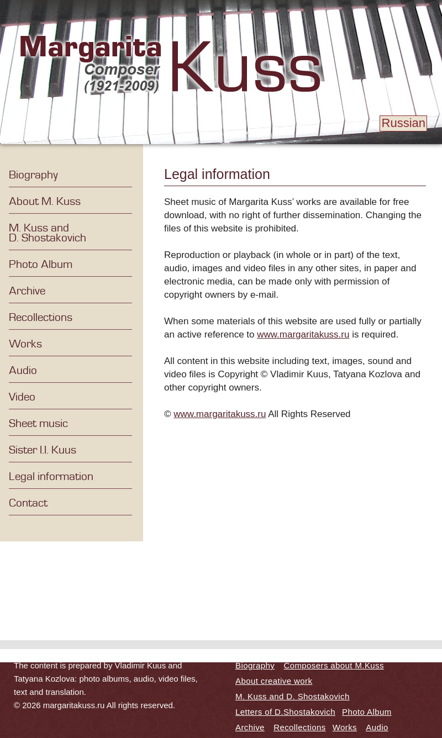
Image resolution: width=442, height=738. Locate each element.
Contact (28, 503)
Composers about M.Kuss (334, 665)
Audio (23, 371)
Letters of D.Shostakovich (285, 711)
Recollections (40, 318)
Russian (403, 123)
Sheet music (38, 424)
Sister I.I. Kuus (42, 450)
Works (25, 344)
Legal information (51, 477)
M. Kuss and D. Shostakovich (47, 233)
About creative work (273, 681)
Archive (27, 291)
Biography (33, 175)
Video (22, 397)
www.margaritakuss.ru (303, 334)
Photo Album (40, 265)
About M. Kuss (45, 202)
